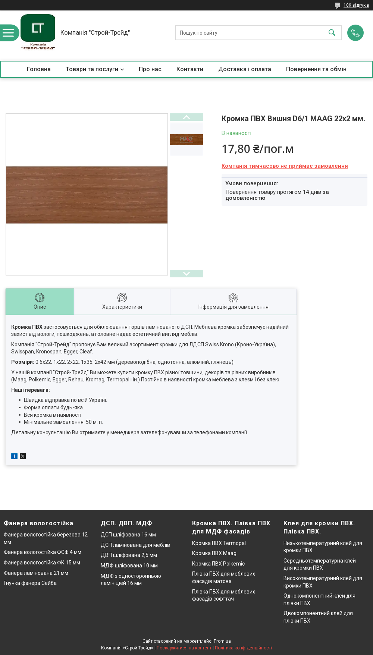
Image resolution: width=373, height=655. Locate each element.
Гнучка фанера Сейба (30, 583)
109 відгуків (356, 5)
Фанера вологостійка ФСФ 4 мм (42, 552)
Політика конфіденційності (243, 648)
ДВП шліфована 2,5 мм (129, 555)
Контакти (189, 69)
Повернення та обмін (316, 69)
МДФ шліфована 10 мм (129, 566)
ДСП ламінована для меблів (135, 545)
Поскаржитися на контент (184, 648)
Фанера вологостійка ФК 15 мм (42, 563)
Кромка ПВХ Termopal (219, 543)
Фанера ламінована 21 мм (36, 573)
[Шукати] (332, 33)
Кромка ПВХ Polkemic (218, 564)
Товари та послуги (92, 69)
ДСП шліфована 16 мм (128, 535)
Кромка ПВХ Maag (214, 553)
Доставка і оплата (244, 69)
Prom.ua (222, 641)
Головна (39, 69)
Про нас (150, 69)
